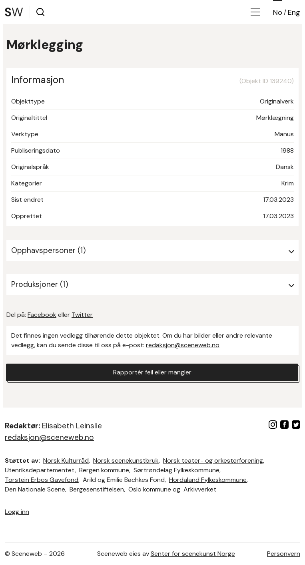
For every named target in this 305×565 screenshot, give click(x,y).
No (277, 12)
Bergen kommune (104, 470)
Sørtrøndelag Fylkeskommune (176, 470)
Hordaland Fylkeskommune (208, 479)
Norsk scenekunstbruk (126, 460)
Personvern (283, 553)
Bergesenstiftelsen (97, 489)
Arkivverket (199, 489)
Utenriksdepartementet (40, 470)
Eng (294, 12)
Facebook (42, 314)
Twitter (82, 314)
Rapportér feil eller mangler (152, 372)
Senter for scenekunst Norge (193, 553)
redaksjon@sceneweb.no (182, 345)
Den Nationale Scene (35, 489)
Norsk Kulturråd (66, 460)
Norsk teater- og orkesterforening (213, 460)
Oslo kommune (149, 489)
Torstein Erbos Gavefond (41, 479)
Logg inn (17, 511)
